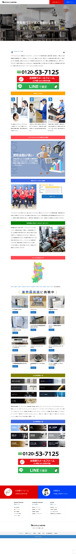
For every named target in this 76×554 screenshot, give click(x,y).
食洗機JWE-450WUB (16, 345)
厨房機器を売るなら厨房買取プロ (55, 529)
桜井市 (41, 302)
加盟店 (39, 549)
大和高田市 (33, 302)
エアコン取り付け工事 (54, 527)
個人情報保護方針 (49, 549)
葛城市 (44, 302)
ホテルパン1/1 (33, 325)
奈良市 (12, 302)
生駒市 (19, 302)
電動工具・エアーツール (36, 523)
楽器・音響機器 (16, 527)
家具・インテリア (17, 525)
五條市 (48, 302)
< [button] (12, 60)
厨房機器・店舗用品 (35, 527)
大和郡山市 (24, 302)
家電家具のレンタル (53, 523)
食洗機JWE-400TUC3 (53, 325)
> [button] (64, 60)
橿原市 (15, 302)
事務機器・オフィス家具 (36, 525)
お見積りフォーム (28, 549)
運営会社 (55, 549)
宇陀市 (51, 302)
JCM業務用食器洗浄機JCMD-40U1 (19, 379)
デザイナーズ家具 (17, 531)
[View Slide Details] (38, 88)
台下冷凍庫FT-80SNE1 (17, 325)
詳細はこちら (52, 212)
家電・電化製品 (16, 523)
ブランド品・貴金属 (17, 529)
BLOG (43, 549)
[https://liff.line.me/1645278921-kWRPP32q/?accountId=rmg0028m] (38, 102)
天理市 (37, 302)
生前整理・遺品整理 (53, 525)
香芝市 (28, 302)
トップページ (21, 549)
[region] (38, 61)
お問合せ (34, 549)
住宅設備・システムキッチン (37, 529)
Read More (15, 328)
